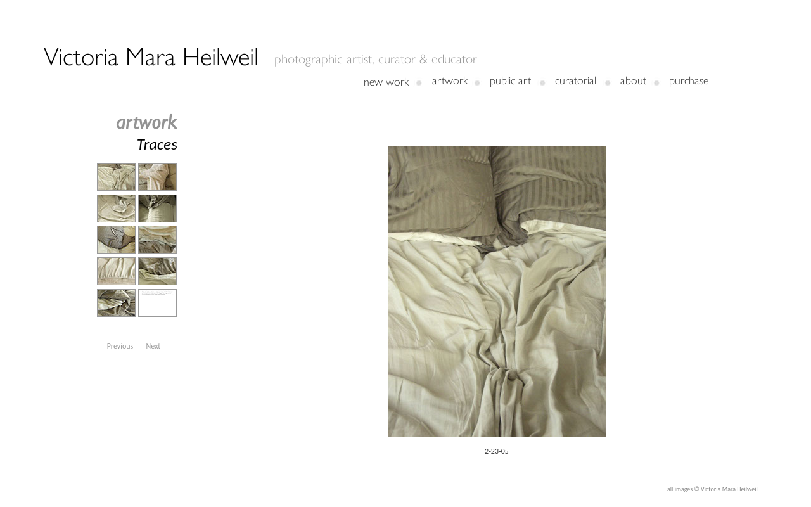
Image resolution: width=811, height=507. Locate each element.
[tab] (116, 177)
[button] (120, 346)
